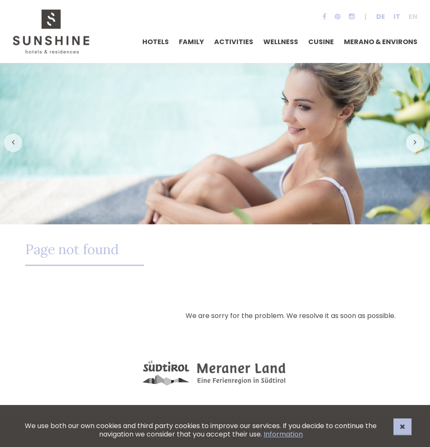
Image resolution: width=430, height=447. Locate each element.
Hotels (155, 42)
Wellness (280, 42)
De (380, 16)
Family (191, 42)
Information (283, 434)
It (396, 16)
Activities (233, 42)
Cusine (321, 42)
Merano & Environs (380, 42)
